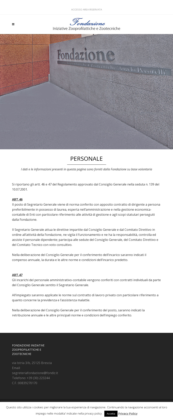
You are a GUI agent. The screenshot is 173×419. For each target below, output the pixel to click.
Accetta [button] (111, 413)
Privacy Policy (128, 413)
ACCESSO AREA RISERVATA (86, 9)
